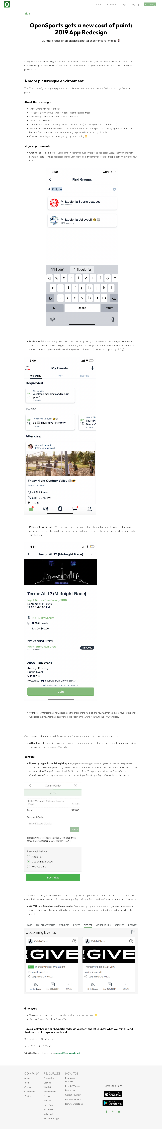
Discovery (150, 4)
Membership (50, 1091)
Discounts (70, 1090)
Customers (111, 4)
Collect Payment (73, 1094)
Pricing (27, 1096)
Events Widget (72, 1085)
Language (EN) (113, 1085)
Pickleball (48, 1109)
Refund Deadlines (74, 1103)
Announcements (73, 1099)
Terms (47, 1096)
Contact (28, 1087)
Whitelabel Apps (52, 1118)
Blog (27, 13)
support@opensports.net (67, 1052)
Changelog (49, 1078)
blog (26, 1082)
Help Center (50, 1105)
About (27, 1078)
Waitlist (47, 1087)
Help (98, 4)
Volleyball (48, 1113)
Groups (47, 1082)
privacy (47, 1100)
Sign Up (136, 4)
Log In (124, 4)
